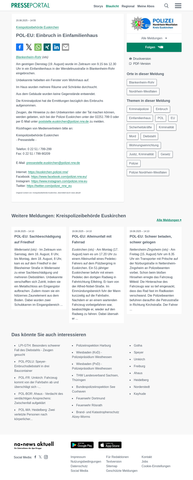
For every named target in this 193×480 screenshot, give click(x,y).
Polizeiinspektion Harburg (93, 345)
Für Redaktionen (117, 457)
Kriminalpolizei (139, 109)
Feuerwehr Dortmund (90, 398)
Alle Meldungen (154, 38)
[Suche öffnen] (166, 5)
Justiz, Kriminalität (141, 155)
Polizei (133, 164)
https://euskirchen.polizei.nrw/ (48, 172)
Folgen (154, 47)
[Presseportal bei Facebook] (34, 457)
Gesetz (166, 155)
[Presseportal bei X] (39, 457)
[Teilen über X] (28, 47)
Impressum (78, 457)
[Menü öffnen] (178, 5)
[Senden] (65, 47)
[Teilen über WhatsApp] (38, 47)
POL (161, 118)
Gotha (138, 345)
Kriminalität (166, 127)
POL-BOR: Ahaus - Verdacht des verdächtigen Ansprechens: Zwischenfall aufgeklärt (38, 398)
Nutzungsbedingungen (86, 461)
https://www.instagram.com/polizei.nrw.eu (59, 181)
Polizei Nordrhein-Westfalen (148, 173)
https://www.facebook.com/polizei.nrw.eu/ (59, 176)
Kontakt (147, 457)
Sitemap (111, 466)
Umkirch (139, 359)
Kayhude (140, 393)
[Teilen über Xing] (47, 47)
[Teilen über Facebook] (19, 47)
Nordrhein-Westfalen (143, 91)
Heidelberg (141, 380)
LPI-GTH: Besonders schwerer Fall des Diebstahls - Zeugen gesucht (37, 350)
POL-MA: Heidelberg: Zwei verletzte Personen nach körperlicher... (34, 414)
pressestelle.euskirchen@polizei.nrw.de (53, 162)
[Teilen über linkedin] (56, 47)
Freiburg (139, 366)
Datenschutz (79, 466)
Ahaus (138, 373)
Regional (128, 6)
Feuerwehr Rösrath (89, 405)
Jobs (145, 461)
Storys (98, 6)
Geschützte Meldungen (122, 470)
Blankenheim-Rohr (28, 57)
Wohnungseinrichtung (144, 146)
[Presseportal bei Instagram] (45, 456)
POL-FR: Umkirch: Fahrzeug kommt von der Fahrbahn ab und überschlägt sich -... (36, 382)
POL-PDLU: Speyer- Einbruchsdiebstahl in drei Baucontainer (31, 366)
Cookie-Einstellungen (156, 466)
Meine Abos (145, 6)
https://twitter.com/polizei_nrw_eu (49, 185)
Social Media (79, 470)
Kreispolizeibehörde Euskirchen (37, 27)
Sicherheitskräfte (140, 127)
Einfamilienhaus (140, 118)
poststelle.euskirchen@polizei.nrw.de (64, 121)
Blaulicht (112, 6)
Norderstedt (142, 386)
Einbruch (162, 109)
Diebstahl (149, 137)
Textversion (114, 461)
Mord (132, 137)
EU (173, 118)
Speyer (139, 352)
